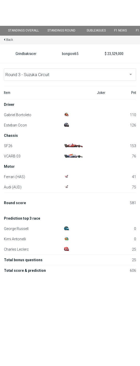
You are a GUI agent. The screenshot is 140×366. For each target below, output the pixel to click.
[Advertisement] (70, 314)
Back (9, 40)
